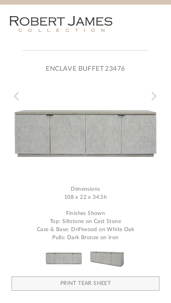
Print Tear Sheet (85, 283)
